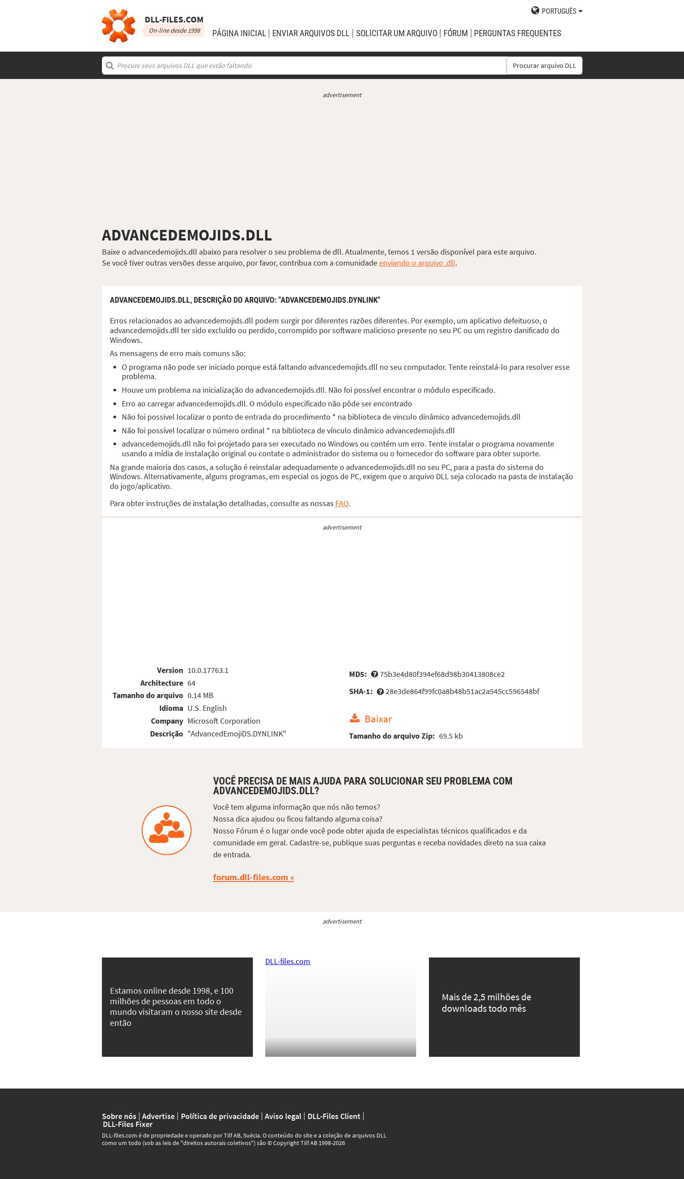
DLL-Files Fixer (128, 1124)
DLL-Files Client (334, 1116)
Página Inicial (239, 33)
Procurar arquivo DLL (544, 65)
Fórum (455, 33)
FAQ (342, 503)
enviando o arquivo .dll (417, 263)
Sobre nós (119, 1116)
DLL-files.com (287, 961)
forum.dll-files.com (250, 877)
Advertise (158, 1116)
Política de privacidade (220, 1116)
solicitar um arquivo (396, 33)
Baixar (378, 718)
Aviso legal (283, 1116)
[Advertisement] (342, 162)
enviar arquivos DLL (311, 33)
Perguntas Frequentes (517, 33)
